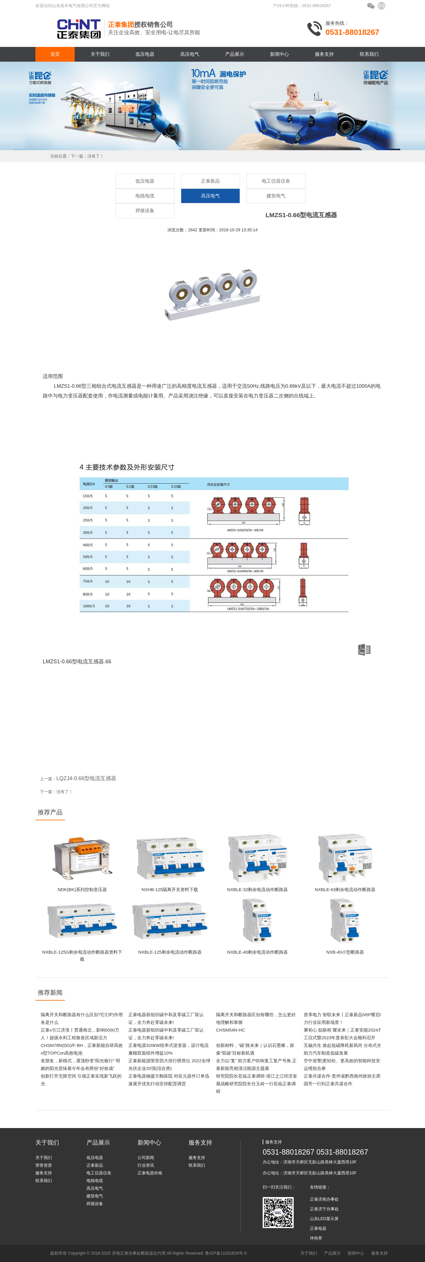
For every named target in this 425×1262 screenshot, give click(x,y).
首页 (55, 54)
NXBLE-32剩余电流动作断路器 (257, 889)
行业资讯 (146, 1165)
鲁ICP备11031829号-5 (225, 1253)
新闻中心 (279, 54)
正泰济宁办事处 (324, 1209)
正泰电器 (318, 1228)
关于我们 (100, 54)
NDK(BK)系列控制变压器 (82, 889)
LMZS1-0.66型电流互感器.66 (206, 654)
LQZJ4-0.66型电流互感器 (86, 778)
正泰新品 (210, 181)
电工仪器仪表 (276, 181)
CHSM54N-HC (230, 1029)
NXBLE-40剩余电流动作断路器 (257, 952)
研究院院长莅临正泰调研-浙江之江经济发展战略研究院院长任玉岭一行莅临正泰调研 (256, 1083)
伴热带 (316, 1238)
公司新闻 (146, 1157)
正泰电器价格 (150, 1173)
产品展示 (234, 54)
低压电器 (144, 54)
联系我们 (369, 54)
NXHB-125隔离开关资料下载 (170, 889)
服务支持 (324, 54)
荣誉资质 (43, 1165)
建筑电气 (276, 195)
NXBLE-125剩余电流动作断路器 (169, 952)
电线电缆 (144, 195)
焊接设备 (144, 210)
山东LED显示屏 (324, 1218)
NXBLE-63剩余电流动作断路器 (345, 889)
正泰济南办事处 (324, 1199)
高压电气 (189, 54)
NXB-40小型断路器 (345, 952)
